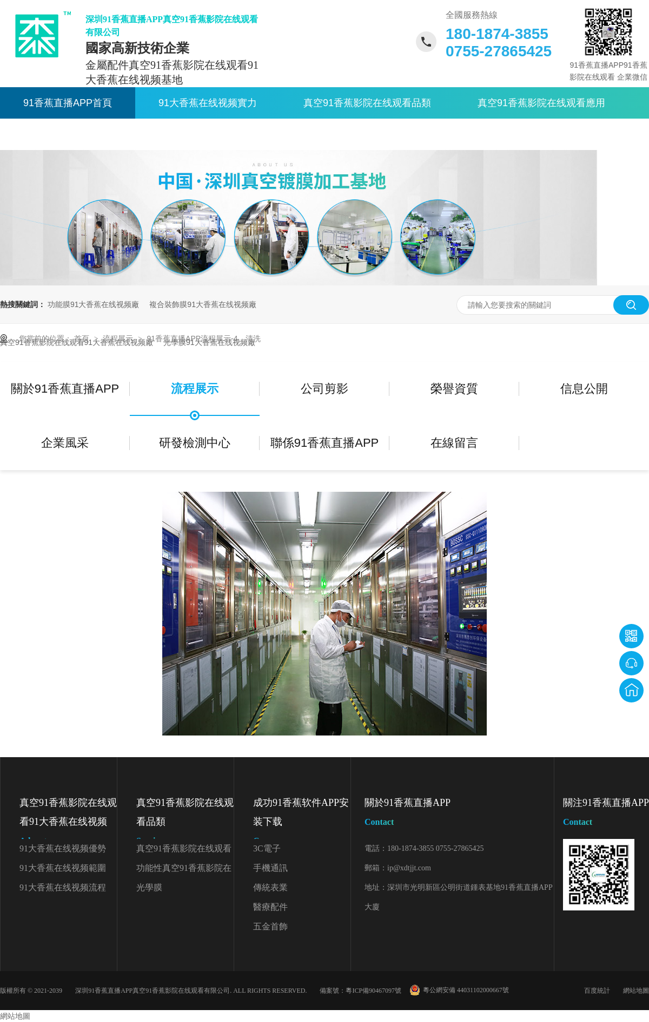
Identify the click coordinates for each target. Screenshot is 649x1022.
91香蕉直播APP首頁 (67, 102)
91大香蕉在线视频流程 (62, 887)
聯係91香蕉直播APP (357, 134)
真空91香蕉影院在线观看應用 (541, 102)
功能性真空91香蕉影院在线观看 (183, 870)
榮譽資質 (454, 388)
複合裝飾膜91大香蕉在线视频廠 (202, 304)
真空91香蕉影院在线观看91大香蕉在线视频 (68, 823)
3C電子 (267, 848)
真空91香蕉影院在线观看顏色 (183, 851)
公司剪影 (324, 388)
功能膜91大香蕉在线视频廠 (94, 304)
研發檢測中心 (194, 443)
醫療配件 (270, 907)
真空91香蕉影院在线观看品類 (367, 102)
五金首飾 (270, 926)
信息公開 (584, 388)
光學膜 (149, 887)
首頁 (82, 338)
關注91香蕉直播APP (606, 814)
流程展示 (119, 338)
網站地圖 (636, 990)
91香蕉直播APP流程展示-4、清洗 (203, 338)
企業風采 (65, 443)
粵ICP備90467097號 (373, 990)
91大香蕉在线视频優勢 (62, 848)
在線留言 (454, 443)
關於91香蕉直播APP (222, 134)
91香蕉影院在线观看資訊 (77, 134)
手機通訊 (270, 868)
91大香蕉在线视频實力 (207, 102)
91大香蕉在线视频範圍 (62, 868)
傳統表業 (270, 887)
